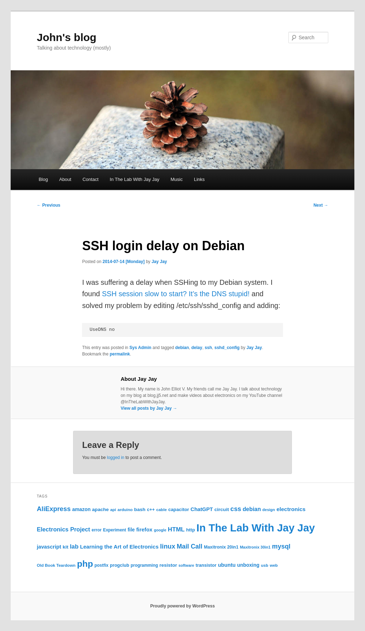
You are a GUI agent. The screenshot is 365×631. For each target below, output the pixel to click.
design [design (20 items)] (268, 510)
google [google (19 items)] (160, 530)
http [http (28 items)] (190, 529)
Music (176, 179)
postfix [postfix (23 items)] (101, 565)
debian (182, 347)
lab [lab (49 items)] (74, 546)
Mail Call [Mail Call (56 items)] (189, 546)
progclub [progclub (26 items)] (119, 565)
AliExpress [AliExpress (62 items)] (54, 509)
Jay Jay (159, 261)
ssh (208, 347)
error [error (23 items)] (97, 529)
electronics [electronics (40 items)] (291, 509)
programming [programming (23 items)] (144, 565)
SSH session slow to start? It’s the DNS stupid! (176, 294)
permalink (120, 354)
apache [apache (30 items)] (100, 509)
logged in (115, 457)
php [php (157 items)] (85, 564)
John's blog (66, 37)
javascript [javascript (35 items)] (49, 547)
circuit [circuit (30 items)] (221, 509)
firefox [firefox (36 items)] (144, 529)
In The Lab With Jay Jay (134, 179)
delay (196, 347)
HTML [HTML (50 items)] (176, 529)
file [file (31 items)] (131, 529)
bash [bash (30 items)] (139, 509)
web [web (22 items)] (274, 565)
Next (320, 205)
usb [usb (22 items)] (264, 565)
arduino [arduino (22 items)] (125, 510)
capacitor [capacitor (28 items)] (178, 509)
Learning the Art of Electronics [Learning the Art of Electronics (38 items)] (119, 547)
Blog (43, 179)
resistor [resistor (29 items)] (168, 565)
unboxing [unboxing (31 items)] (248, 565)
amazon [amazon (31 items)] (81, 509)
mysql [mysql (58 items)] (281, 546)
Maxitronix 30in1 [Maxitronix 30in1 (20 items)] (255, 547)
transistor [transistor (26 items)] (206, 565)
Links (199, 179)
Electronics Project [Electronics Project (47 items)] (63, 529)
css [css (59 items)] (235, 509)
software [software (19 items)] (186, 565)
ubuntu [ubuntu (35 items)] (227, 565)
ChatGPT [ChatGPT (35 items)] (202, 509)
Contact (90, 179)
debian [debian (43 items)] (252, 509)
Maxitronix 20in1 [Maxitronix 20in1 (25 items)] (221, 547)
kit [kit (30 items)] (65, 547)
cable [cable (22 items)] (161, 510)
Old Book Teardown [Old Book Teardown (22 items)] (56, 565)
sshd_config (227, 347)
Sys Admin (140, 347)
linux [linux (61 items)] (167, 546)
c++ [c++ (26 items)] (151, 509)
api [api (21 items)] (113, 510)
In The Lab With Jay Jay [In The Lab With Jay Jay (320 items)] (255, 528)
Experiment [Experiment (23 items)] (114, 529)
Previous (48, 205)
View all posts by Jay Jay (148, 408)
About (65, 179)
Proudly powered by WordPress (182, 606)
